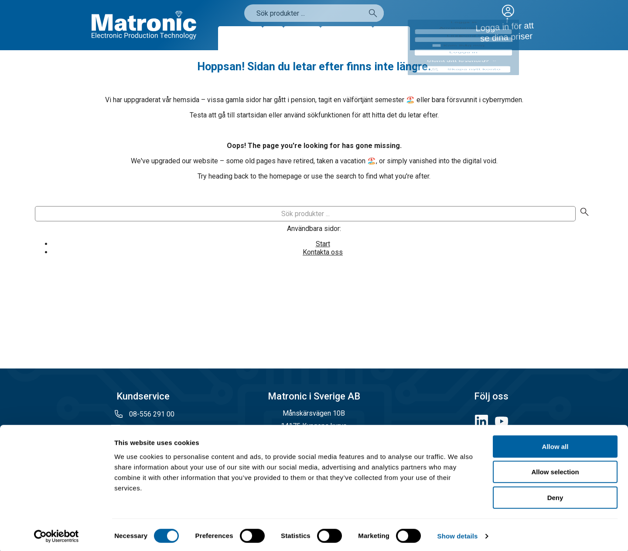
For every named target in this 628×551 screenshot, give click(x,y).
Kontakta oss (323, 252)
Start (323, 244)
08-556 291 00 (150, 414)
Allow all (555, 444)
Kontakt (391, 38)
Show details (457, 533)
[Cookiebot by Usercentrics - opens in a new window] (56, 534)
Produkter (240, 38)
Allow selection (555, 470)
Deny (555, 495)
